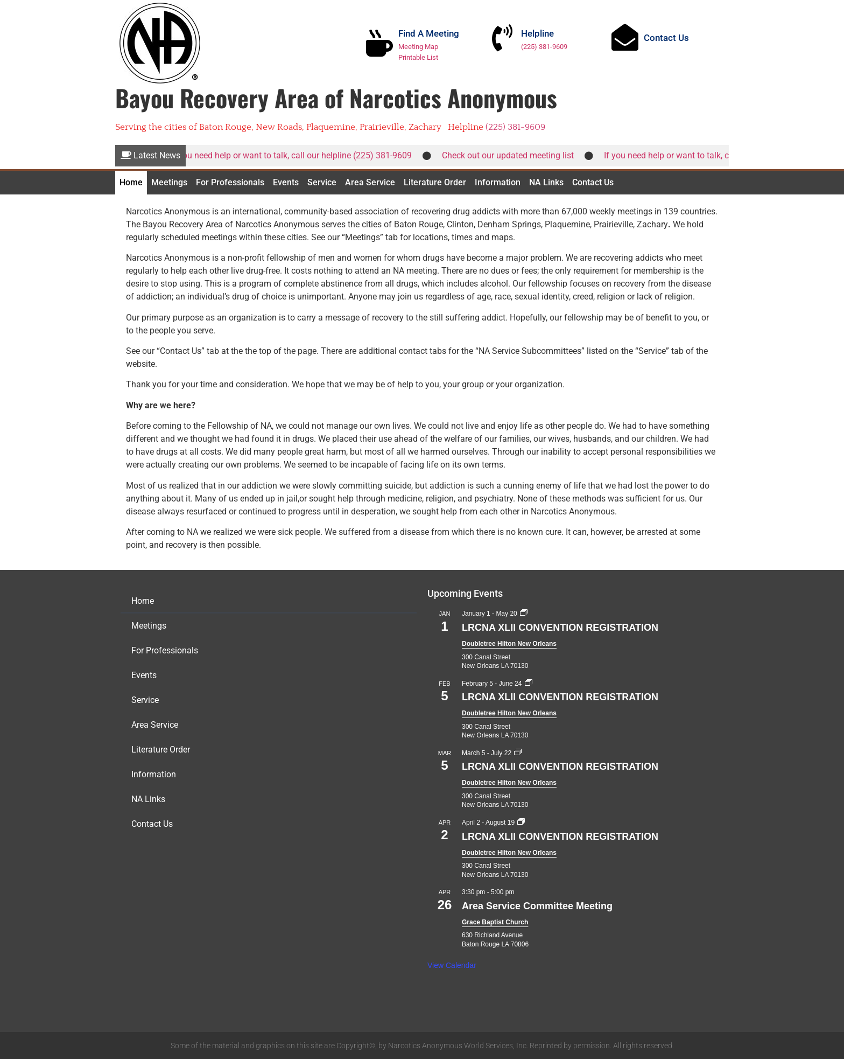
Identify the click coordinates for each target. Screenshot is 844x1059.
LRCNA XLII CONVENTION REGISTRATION (560, 627)
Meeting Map (418, 47)
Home (131, 182)
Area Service (370, 182)
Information (498, 182)
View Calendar (451, 965)
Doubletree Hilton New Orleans (509, 643)
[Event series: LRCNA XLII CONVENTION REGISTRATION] (524, 613)
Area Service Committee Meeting (537, 906)
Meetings (169, 182)
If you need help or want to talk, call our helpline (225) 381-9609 (297, 155)
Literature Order (435, 182)
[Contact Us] (624, 37)
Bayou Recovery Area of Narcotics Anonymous (336, 97)
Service (321, 182)
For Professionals (230, 182)
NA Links (546, 182)
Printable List (418, 57)
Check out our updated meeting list (514, 155)
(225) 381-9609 (544, 47)
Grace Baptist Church (495, 922)
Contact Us (666, 37)
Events (286, 182)
